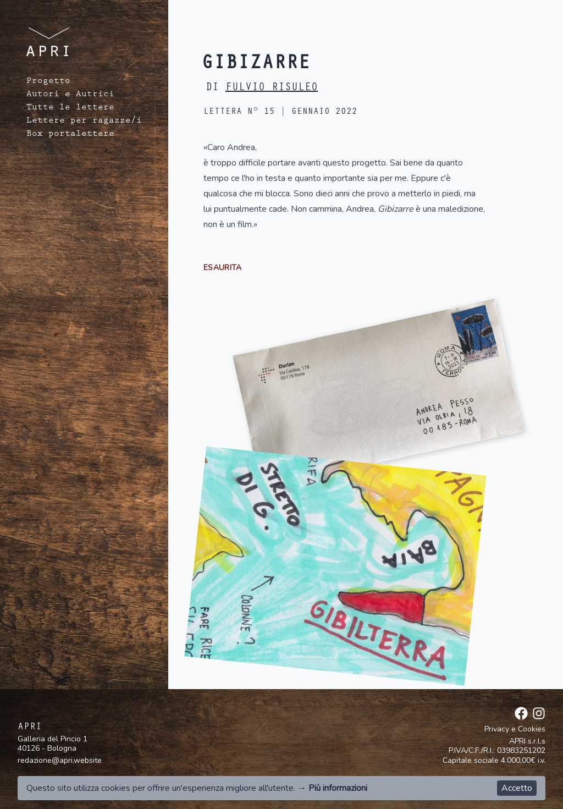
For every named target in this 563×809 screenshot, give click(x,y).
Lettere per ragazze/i (84, 121)
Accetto (516, 788)
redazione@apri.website (60, 760)
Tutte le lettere (70, 108)
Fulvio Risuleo (271, 88)
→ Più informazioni (332, 788)
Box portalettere (70, 134)
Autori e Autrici (70, 95)
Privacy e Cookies (514, 729)
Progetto (48, 82)
